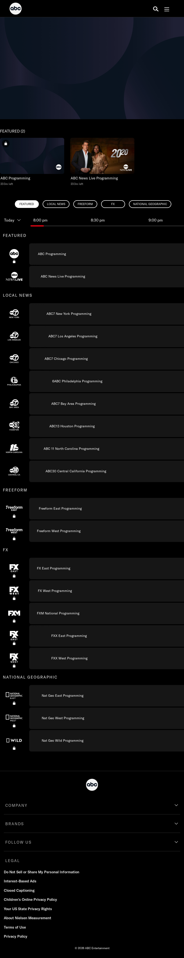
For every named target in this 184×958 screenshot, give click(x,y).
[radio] (27, 204)
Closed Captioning (19, 890)
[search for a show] (156, 8)
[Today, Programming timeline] (15, 220)
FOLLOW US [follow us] (18, 842)
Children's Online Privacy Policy (30, 899)
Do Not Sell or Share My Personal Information (41, 872)
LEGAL (12, 860)
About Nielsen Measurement (27, 918)
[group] (92, 490)
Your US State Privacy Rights (28, 909)
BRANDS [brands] (14, 824)
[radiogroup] (92, 204)
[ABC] (16, 9)
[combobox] (92, 482)
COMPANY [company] (16, 805)
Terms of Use (15, 927)
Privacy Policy (15, 936)
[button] (32, 162)
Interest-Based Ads (20, 881)
